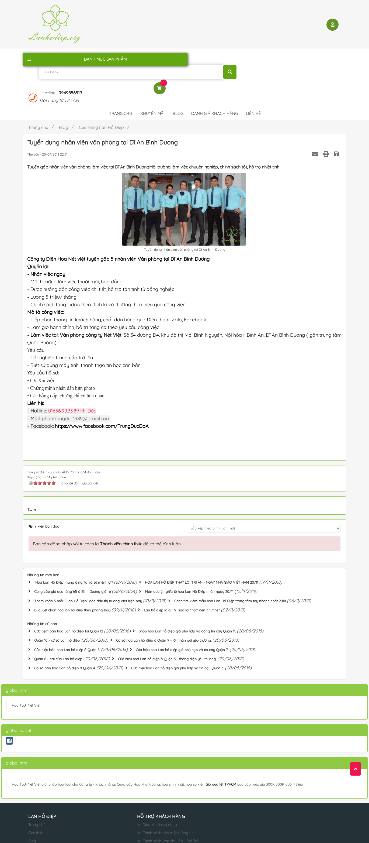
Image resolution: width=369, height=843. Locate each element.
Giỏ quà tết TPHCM (221, 722)
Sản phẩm (37, 795)
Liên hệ (34, 787)
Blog (32, 779)
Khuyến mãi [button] (152, 55)
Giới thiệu (36, 771)
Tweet (33, 451)
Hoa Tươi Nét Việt (26, 643)
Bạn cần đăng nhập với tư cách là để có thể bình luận (107, 485)
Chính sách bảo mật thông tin (140, 771)
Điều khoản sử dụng (131, 763)
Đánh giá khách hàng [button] (214, 55)
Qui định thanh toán (131, 795)
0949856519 (281, 19)
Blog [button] (178, 55)
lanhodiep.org (83, 833)
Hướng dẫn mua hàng (133, 787)
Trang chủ (37, 763)
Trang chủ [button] (120, 55)
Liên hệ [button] (253, 55)
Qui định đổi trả (127, 803)
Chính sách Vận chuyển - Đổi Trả (142, 779)
